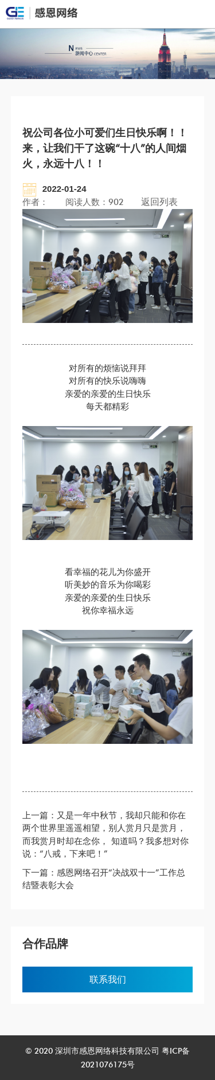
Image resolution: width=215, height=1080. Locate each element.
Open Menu (195, 14)
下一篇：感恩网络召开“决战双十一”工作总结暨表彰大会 (103, 879)
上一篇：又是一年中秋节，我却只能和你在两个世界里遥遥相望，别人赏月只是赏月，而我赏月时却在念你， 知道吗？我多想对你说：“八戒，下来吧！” (105, 835)
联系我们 (107, 979)
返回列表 (159, 201)
